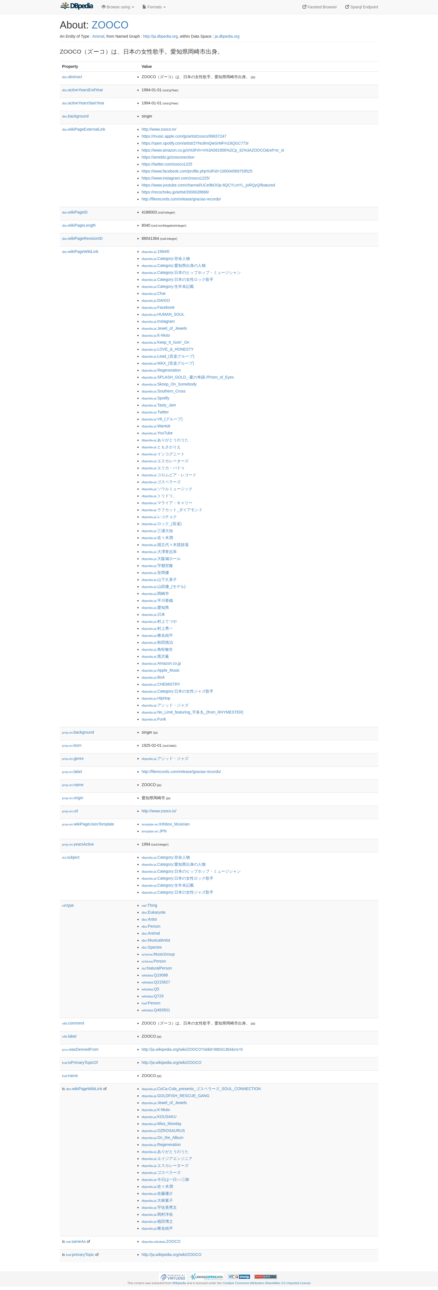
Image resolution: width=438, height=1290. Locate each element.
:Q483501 (156, 1010)
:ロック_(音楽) (162, 523)
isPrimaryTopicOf (80, 1062)
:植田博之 (157, 1221)
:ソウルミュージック (167, 489)
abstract (72, 77)
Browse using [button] (118, 7)
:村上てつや (159, 621)
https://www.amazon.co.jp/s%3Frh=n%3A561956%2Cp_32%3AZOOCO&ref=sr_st (213, 150)
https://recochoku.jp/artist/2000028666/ (175, 192)
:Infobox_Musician (166, 824)
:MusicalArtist (156, 940)
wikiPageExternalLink (83, 129)
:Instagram (158, 321)
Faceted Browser (320, 7)
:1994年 (156, 251)
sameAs (75, 1241)
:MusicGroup (158, 954)
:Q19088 (155, 975)
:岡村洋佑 (157, 1214)
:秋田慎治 (157, 642)
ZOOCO (110, 25)
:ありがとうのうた (165, 440)
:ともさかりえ (161, 447)
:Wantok (156, 426)
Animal (98, 36)
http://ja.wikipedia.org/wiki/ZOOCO (171, 1062)
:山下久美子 (159, 579)
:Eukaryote (154, 912)
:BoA (153, 677)
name (73, 784)
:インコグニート (163, 454)
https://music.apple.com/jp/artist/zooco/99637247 (184, 136)
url (70, 811)
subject (70, 857)
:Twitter (155, 412)
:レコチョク (159, 516)
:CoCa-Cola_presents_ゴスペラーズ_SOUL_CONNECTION (201, 1088)
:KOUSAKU (159, 1116)
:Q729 (153, 996)
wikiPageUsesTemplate (88, 824)
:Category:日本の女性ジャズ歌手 (177, 691)
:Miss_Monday (162, 1123)
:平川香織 (157, 600)
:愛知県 (155, 607)
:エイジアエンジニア (167, 1158)
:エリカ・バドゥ (163, 468)
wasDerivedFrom (80, 1049)
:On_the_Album (163, 1137)
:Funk (154, 719)
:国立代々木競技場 (165, 544)
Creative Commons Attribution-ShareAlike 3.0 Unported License (266, 1283)
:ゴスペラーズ (161, 482)
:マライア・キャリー (167, 503)
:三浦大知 (157, 530)
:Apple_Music (161, 670)
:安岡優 (155, 572)
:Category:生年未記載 (168, 286)
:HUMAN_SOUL (163, 314)
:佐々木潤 (157, 537)
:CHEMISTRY (161, 684)
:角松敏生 (157, 649)
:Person (151, 926)
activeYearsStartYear (83, 103)
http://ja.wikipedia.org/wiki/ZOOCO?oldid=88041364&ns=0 (192, 1049)
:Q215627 (156, 982)
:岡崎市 (155, 593)
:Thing (149, 905)
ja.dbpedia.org (227, 36)
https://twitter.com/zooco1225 (167, 164)
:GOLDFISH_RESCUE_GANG (176, 1095)
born (72, 745)
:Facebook (158, 307)
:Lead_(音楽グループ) (168, 356)
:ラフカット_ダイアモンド (172, 510)
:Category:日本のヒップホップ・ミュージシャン (191, 272)
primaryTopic (80, 1254)
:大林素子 (157, 1200)
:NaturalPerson (157, 968)
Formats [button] (154, 7)
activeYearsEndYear (82, 90)
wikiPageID (75, 212)
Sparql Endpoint (361, 7)
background (75, 116)
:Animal (151, 933)
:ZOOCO (161, 1241)
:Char (154, 293)
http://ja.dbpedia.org (160, 36)
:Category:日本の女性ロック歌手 (177, 279)
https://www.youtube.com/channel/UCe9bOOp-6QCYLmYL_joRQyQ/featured (208, 185)
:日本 (153, 614)
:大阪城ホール (161, 558)
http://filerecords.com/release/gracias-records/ (181, 199)
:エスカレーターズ (165, 461)
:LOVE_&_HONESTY (168, 349)
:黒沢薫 (155, 656)
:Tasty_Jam (159, 405)
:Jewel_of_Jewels (164, 328)
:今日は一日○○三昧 (165, 1179)
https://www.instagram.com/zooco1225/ (176, 178)
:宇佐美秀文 (159, 1207)
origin (72, 798)
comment (73, 1023)
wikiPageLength (79, 225)
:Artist (149, 919)
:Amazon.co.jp (161, 663)
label (72, 771)
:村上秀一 (157, 628)
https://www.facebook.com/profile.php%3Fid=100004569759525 (197, 171)
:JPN (154, 831)
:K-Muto (156, 335)
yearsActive (78, 844)
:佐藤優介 (157, 1193)
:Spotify (155, 398)
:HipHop (156, 698)
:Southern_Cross (163, 391)
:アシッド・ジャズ (165, 705)
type (68, 905)
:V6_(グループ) (162, 419)
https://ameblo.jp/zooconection (168, 157)
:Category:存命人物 (166, 258)
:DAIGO (156, 300)
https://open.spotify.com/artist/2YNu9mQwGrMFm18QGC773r (195, 143)
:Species (152, 947)
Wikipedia (179, 1283)
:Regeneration (161, 370)
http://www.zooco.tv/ (159, 129)
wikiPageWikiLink (80, 251)
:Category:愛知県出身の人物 (174, 265)
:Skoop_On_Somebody (169, 384)
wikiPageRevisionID (82, 238)
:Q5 (150, 989)
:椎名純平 (157, 635)
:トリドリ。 (159, 496)
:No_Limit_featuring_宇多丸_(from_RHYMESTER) (192, 712)
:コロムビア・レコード (169, 475)
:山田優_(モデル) (163, 586)
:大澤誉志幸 (159, 551)
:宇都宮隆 (157, 565)
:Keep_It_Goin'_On (165, 342)
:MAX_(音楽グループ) (168, 363)
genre (73, 758)
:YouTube (157, 433)
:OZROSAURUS (163, 1130)
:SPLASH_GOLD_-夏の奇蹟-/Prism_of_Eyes (188, 377)
